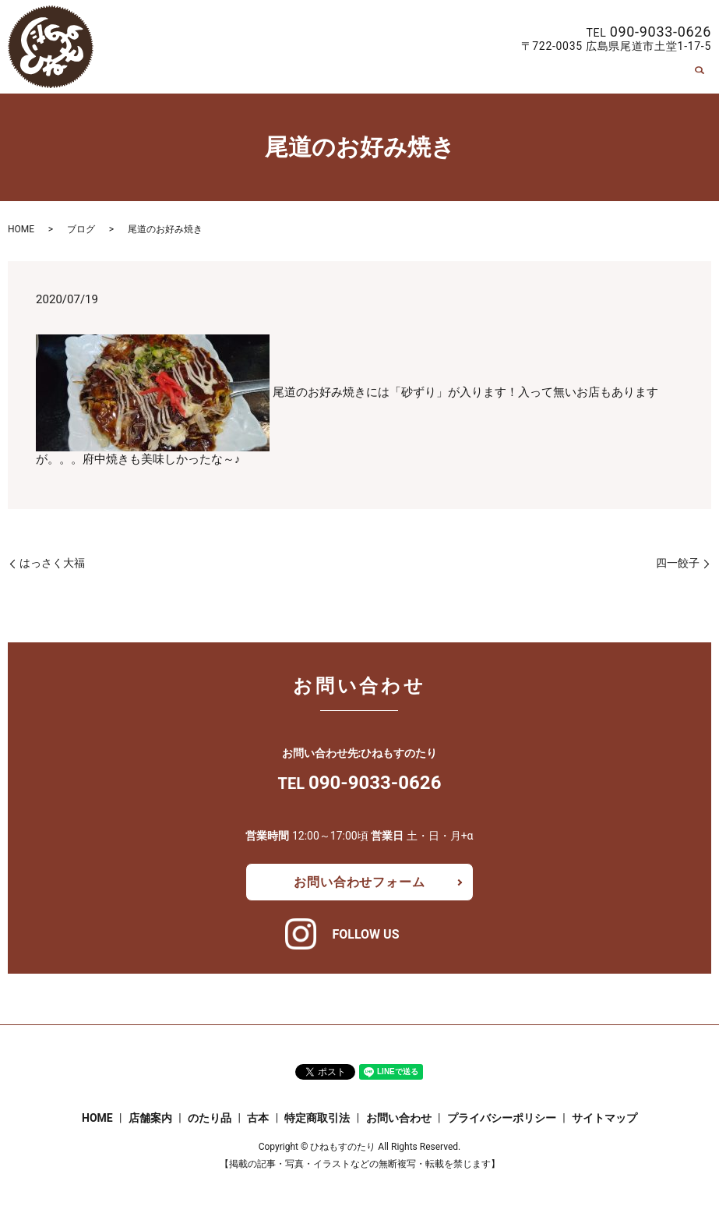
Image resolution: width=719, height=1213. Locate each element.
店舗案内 (391, 76)
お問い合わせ (646, 76)
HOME (336, 76)
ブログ (81, 229)
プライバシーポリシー (501, 1118)
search (699, 76)
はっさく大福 (52, 563)
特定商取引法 (563, 76)
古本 (502, 76)
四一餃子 (678, 563)
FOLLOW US (365, 934)
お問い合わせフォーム (359, 882)
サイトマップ (604, 1118)
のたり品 (452, 76)
